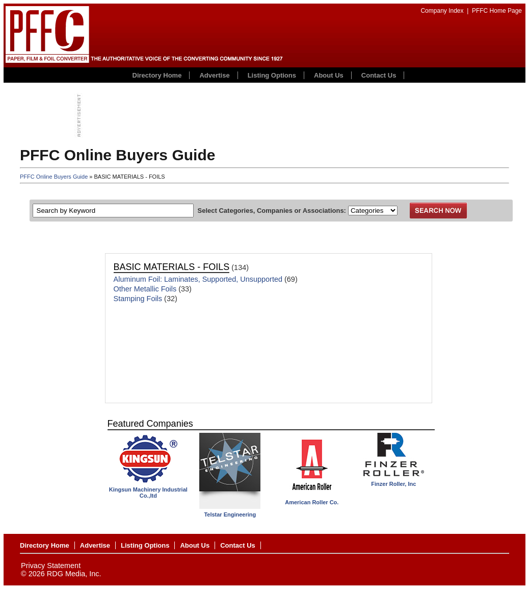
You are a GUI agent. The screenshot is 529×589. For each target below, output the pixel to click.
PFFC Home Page (497, 10)
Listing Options (272, 75)
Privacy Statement (51, 565)
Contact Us (378, 75)
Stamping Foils (138, 298)
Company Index (441, 10)
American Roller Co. (311, 502)
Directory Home (157, 75)
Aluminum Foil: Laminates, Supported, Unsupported (198, 279)
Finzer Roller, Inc (393, 484)
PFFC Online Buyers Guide (54, 177)
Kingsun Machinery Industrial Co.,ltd (148, 492)
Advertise (214, 75)
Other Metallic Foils (145, 289)
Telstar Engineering (230, 514)
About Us (328, 75)
